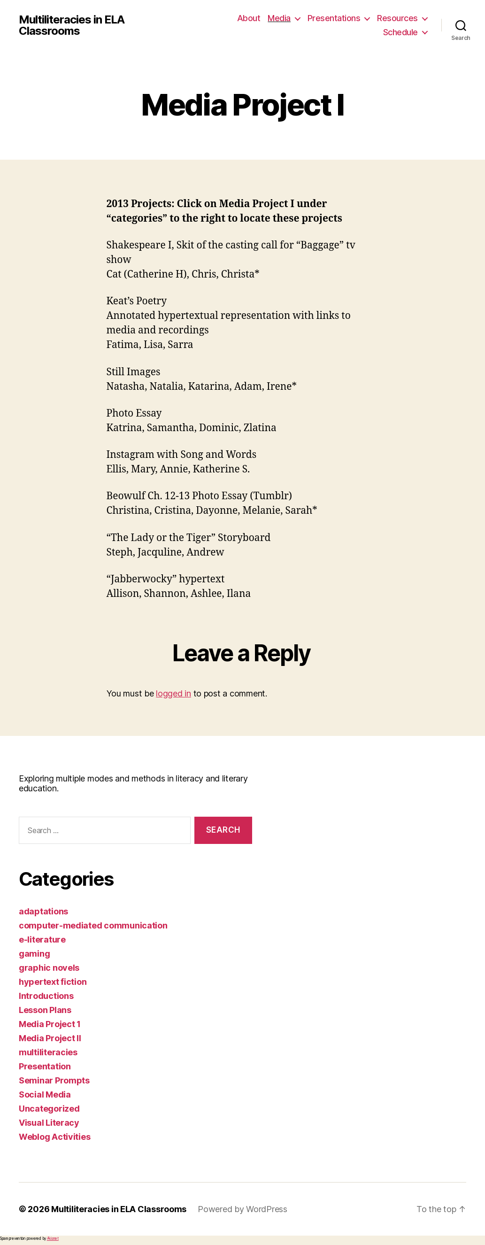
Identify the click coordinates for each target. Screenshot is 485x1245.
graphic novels (49, 968)
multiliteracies (48, 1052)
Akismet (53, 1238)
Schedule (400, 32)
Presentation (45, 1066)
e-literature (42, 939)
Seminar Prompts (54, 1080)
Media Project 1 (50, 1024)
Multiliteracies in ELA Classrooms (71, 25)
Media (279, 18)
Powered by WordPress (242, 1209)
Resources (397, 18)
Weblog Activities (54, 1137)
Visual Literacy (49, 1123)
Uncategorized (49, 1109)
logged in (173, 693)
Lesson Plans (45, 1010)
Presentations (334, 18)
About (249, 18)
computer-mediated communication (93, 925)
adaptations (43, 911)
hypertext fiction (52, 982)
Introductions (46, 996)
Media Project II (50, 1038)
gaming (34, 954)
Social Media (45, 1094)
